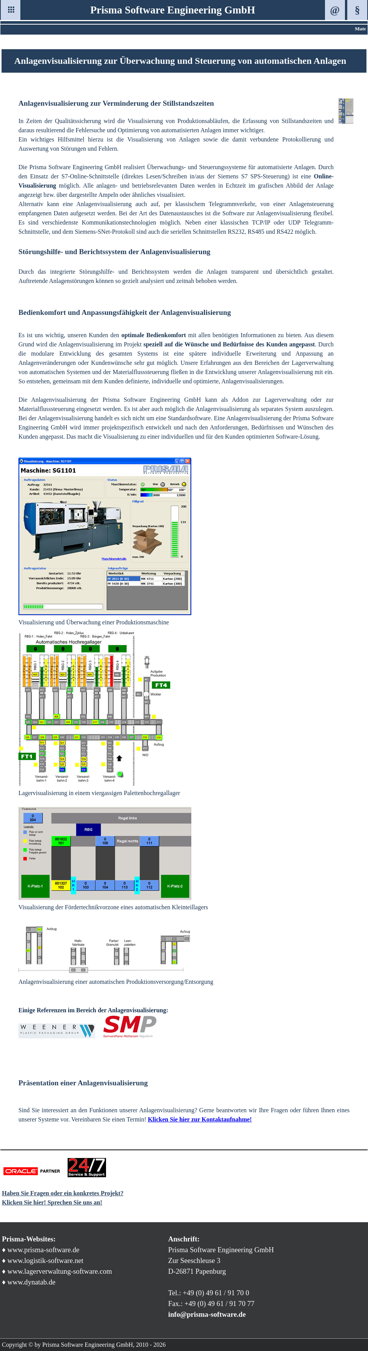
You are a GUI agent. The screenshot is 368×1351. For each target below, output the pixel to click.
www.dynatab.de (31, 1282)
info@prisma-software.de (207, 1314)
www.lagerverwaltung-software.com (59, 1271)
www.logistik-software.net (45, 1260)
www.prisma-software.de (43, 1250)
